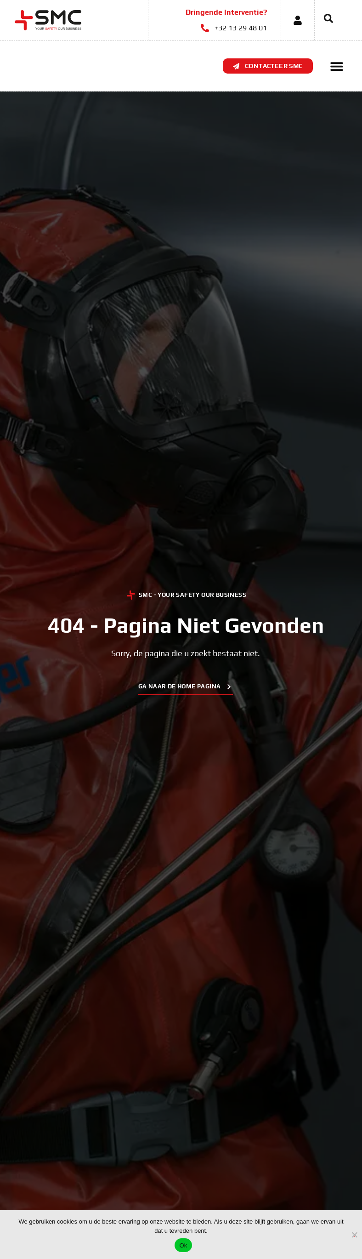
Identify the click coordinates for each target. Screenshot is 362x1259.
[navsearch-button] (324, 20)
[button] (337, 66)
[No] (354, 1233)
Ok (183, 1245)
